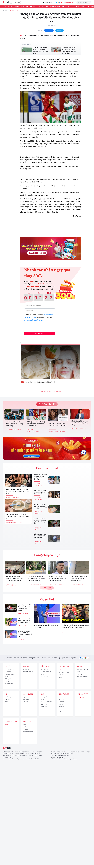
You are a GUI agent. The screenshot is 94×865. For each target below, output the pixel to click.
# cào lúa (38, 584)
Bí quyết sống (45, 676)
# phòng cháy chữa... (11, 586)
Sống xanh (24, 6)
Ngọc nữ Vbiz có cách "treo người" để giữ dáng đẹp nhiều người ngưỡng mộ (25, 633)
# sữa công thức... (17, 522)
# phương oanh (38, 485)
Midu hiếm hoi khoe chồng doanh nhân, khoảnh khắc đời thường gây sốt (75, 626)
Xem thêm (47, 587)
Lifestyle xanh (27, 727)
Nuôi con (25, 701)
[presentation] (37, 326)
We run (25, 724)
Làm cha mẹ (65, 6)
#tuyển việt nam (56, 391)
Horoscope (44, 706)
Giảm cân (61, 701)
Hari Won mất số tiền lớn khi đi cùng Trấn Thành (46, 626)
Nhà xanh (25, 729)
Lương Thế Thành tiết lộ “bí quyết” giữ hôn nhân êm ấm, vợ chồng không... (25, 607)
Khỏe (6, 701)
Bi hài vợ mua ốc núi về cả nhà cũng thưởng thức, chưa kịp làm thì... (79, 578)
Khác (60, 711)
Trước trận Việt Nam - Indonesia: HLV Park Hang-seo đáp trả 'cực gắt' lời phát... (69, 50)
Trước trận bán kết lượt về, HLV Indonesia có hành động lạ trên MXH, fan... (40, 50)
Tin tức (9, 6)
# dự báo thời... (37, 543)
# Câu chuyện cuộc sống (12, 429)
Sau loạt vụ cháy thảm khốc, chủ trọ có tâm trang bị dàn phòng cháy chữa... (14, 578)
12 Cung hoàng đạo (46, 701)
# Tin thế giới (9, 522)
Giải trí (16, 6)
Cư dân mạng (14, 10)
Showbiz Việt (26, 669)
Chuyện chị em (43, 6)
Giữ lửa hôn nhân (64, 672)
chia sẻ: (40, 30)
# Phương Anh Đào (23, 639)
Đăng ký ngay (39, 333)
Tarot (42, 699)
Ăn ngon (53, 6)
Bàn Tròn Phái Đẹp (10, 723)
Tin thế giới (7, 671)
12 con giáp (44, 704)
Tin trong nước (9, 669)
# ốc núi (81, 584)
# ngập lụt (36, 529)
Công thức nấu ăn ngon (82, 670)
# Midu (64, 633)
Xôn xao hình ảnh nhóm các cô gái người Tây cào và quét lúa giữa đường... (36, 578)
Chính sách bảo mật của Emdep (33, 320)
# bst (20, 429)
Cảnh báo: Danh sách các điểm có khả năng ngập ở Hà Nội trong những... (40, 521)
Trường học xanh (28, 731)
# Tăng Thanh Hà (38, 499)
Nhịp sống (62, 706)
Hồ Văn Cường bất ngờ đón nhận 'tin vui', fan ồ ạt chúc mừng (79, 423)
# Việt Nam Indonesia (33, 431)
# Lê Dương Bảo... (61, 431)
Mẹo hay (79, 674)
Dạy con (25, 697)
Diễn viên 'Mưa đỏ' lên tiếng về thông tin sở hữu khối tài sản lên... (24, 620)
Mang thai (26, 699)
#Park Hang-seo (47, 391)
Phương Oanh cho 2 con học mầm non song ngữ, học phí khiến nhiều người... (40, 477)
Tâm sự (61, 675)
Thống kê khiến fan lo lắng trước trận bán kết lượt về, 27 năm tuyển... (36, 424)
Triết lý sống (44, 669)
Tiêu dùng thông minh (9, 675)
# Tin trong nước (38, 511)
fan (19, 2)
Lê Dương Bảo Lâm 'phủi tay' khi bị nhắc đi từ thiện (57, 424)
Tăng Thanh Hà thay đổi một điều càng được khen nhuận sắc (40, 492)
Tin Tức (5, 10)
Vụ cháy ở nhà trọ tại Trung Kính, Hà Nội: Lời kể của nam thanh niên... (57, 578)
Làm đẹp (7, 699)
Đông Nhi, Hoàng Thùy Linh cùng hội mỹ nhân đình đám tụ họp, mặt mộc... (17, 492)
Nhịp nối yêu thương (82, 695)
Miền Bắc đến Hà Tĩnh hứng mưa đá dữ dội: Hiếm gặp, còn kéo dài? (40, 506)
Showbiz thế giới (28, 671)
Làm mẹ (61, 709)
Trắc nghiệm (44, 697)
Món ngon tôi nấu (82, 676)
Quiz (72, 6)
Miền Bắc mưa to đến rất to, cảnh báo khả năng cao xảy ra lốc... (40, 535)
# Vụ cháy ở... (61, 584)
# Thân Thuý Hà (22, 626)
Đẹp (58, 6)
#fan (42, 391)
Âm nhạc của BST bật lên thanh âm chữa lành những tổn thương (14, 424)
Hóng (60, 677)
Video (78, 6)
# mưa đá (36, 513)
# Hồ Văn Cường (83, 428)
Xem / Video (64, 694)
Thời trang (7, 697)
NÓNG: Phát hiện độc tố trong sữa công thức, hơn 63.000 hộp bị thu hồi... (17, 516)
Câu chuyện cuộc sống (46, 673)
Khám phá (7, 679)
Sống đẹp (33, 6)
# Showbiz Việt (53, 431)
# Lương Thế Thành (23, 613)
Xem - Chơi (7, 681)
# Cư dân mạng (31, 429)
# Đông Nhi (17, 497)
